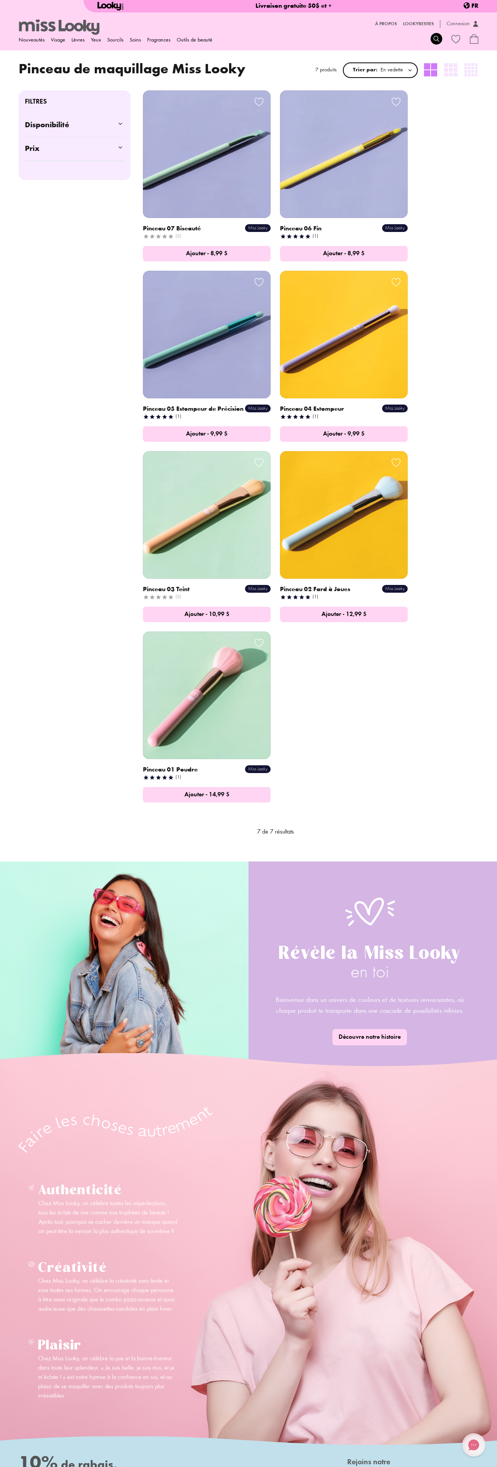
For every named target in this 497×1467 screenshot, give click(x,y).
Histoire (110, 1352)
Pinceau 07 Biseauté (172, 207)
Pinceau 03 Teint (282, 374)
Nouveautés (32, 40)
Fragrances (158, 40)
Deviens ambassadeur (127, 1374)
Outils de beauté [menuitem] (194, 40)
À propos (386, 24)
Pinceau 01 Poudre (171, 532)
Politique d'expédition (43, 1436)
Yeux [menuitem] (96, 40)
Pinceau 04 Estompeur (176, 374)
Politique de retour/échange (107, 1436)
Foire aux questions (208, 1352)
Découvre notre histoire (370, 800)
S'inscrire (174, 1300)
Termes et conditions (235, 1436)
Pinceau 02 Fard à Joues (409, 374)
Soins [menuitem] (135, 40)
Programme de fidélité (211, 1363)
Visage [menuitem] (58, 40)
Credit (440, 1457)
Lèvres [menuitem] (78, 40)
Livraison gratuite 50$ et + (293, 6)
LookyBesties (418, 24)
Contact (110, 1363)
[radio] (431, 70)
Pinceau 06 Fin (279, 207)
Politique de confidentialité (176, 1436)
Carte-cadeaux (203, 1374)
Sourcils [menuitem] (115, 40)
